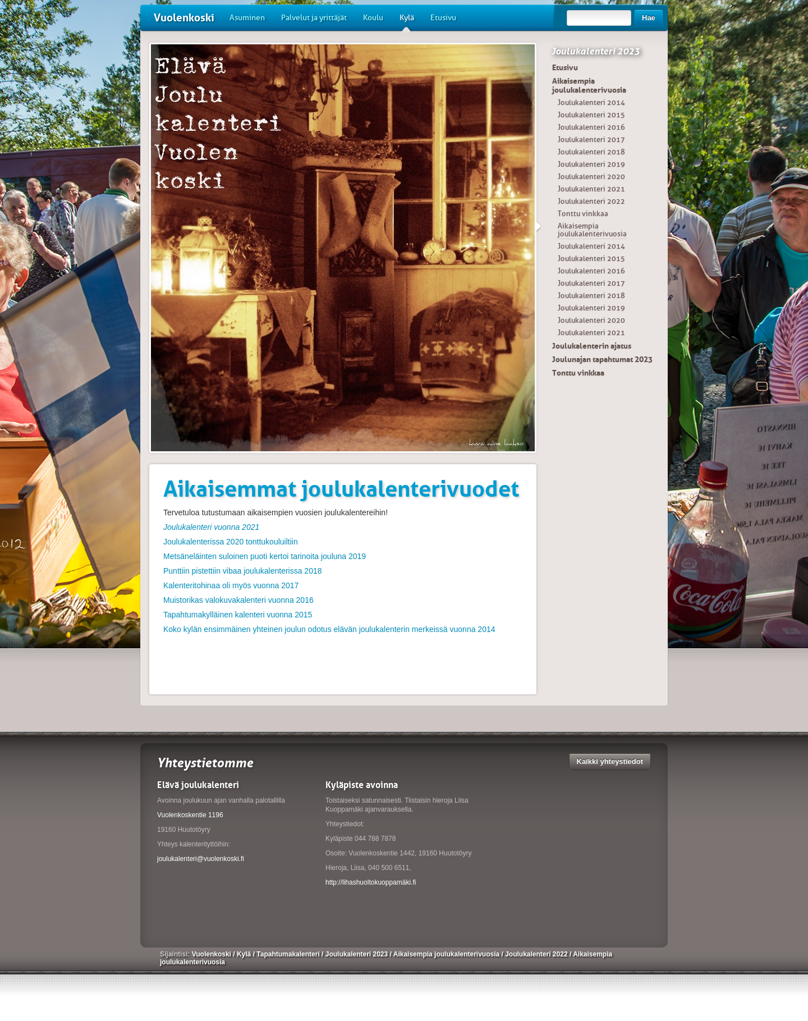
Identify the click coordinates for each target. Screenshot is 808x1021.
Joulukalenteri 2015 (591, 115)
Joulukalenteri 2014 (591, 102)
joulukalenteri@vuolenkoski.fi (200, 859)
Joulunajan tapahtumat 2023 (602, 359)
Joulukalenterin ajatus (591, 346)
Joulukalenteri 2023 (596, 51)
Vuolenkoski (184, 17)
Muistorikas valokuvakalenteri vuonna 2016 (238, 600)
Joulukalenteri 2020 (591, 176)
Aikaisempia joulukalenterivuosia (589, 85)
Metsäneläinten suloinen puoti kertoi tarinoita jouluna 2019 (264, 556)
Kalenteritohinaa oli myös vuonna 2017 (231, 585)
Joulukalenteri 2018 (591, 152)
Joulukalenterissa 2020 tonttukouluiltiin (230, 541)
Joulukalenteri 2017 (591, 139)
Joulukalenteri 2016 (591, 127)
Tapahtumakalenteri (289, 954)
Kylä (407, 22)
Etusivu (443, 17)
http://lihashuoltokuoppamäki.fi (370, 882)
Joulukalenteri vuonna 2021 (211, 527)
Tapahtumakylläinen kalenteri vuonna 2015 (237, 614)
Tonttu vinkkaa (583, 213)
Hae (648, 17)
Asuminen (247, 17)
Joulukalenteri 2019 (591, 164)
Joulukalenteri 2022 (591, 201)
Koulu (373, 17)
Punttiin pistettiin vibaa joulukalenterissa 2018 (242, 570)
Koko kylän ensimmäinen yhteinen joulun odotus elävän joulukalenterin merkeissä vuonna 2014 (329, 629)
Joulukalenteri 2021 (591, 189)
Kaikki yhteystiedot (610, 761)
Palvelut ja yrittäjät (314, 17)
